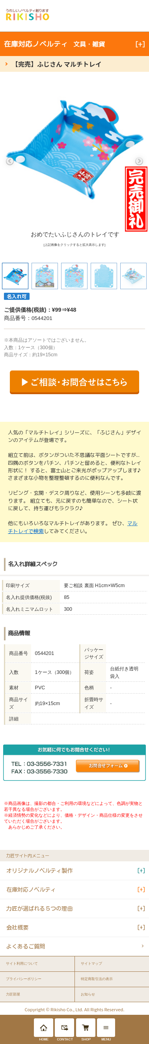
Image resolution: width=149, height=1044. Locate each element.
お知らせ (88, 994)
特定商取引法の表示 (97, 979)
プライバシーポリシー (23, 979)
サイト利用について (22, 963)
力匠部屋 (13, 994)
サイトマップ (91, 963)
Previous (10, 161)
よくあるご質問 (25, 946)
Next (139, 161)
